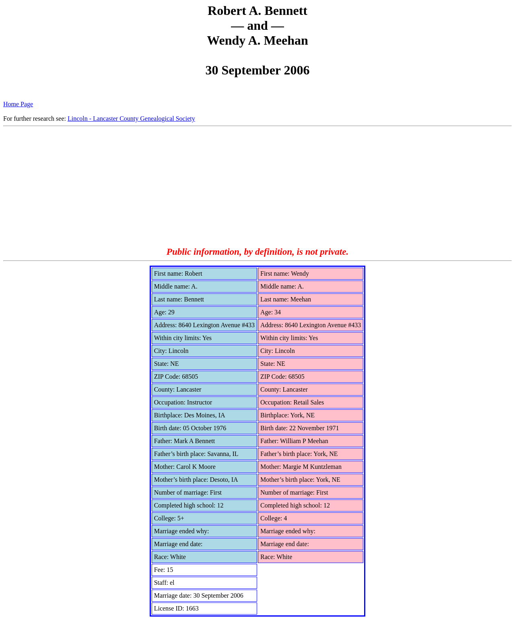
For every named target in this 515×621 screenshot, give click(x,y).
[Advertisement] (257, 186)
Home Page (18, 104)
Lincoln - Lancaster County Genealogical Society (131, 118)
